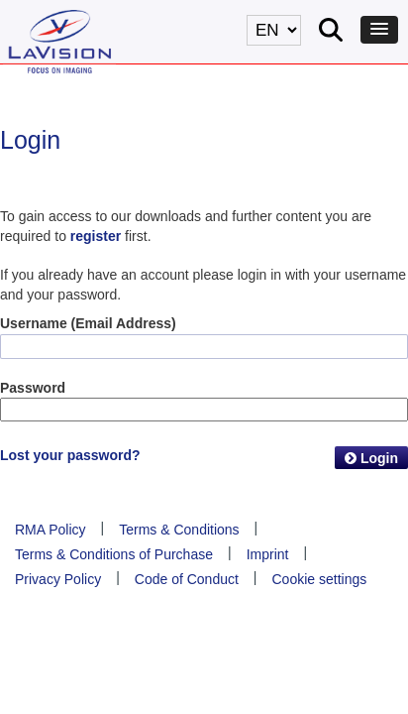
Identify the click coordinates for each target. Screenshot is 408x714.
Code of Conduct (187, 579)
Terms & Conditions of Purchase (114, 554)
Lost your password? (70, 455)
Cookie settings (319, 579)
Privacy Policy (58, 579)
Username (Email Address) (88, 323)
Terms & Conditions (179, 529)
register (95, 236)
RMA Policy (50, 529)
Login (371, 458)
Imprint (268, 554)
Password (32, 388)
